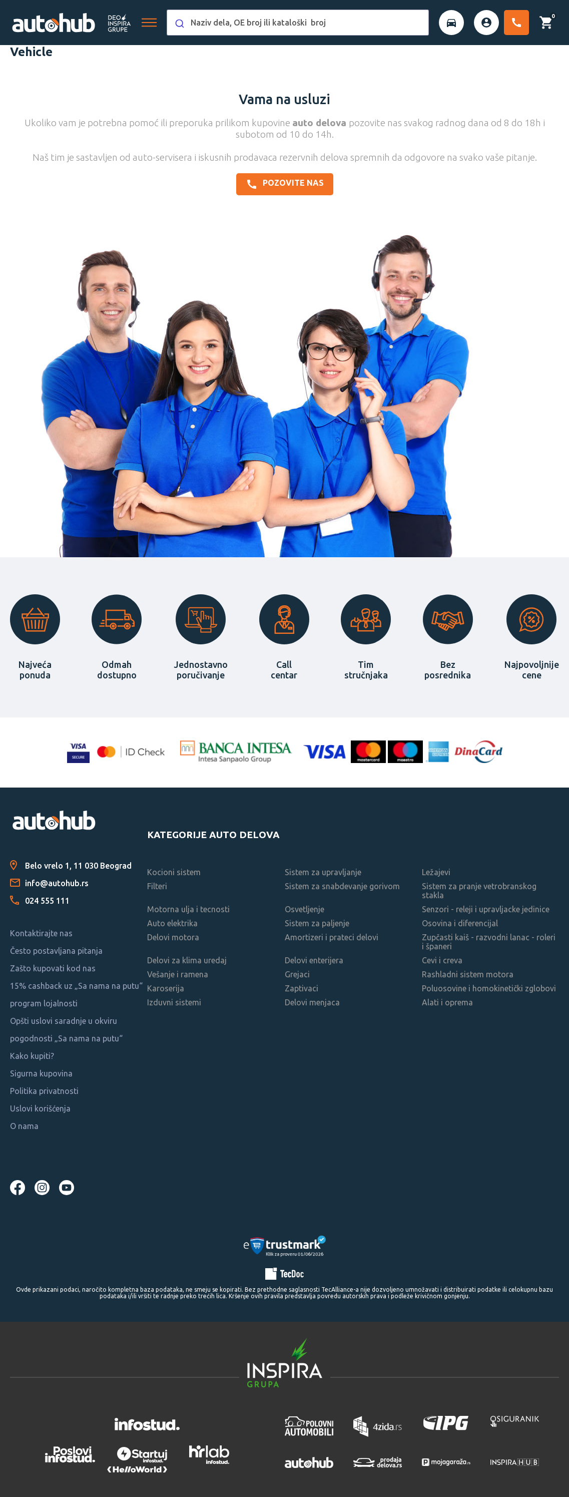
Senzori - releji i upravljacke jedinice (485, 909)
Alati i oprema (447, 1002)
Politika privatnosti (44, 1090)
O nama (24, 1126)
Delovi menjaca (312, 1002)
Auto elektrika (172, 923)
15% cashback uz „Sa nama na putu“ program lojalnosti (76, 994)
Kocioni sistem (174, 872)
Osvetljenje (304, 909)
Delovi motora (173, 937)
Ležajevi (436, 872)
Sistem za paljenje (317, 923)
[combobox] (298, 23)
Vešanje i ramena (177, 974)
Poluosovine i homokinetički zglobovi (489, 988)
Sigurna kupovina (41, 1073)
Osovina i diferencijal (460, 923)
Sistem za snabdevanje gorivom (342, 886)
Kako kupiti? (32, 1055)
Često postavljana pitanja (56, 950)
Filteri (157, 886)
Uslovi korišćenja (40, 1108)
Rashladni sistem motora (467, 974)
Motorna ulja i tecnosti (188, 909)
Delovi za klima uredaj (187, 960)
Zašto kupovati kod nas (53, 968)
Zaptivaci (301, 988)
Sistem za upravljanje (323, 872)
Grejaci (297, 974)
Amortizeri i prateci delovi (331, 937)
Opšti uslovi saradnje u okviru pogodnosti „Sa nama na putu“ (66, 1029)
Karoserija (165, 988)
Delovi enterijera (314, 960)
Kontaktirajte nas (41, 933)
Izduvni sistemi (174, 1002)
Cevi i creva (442, 960)
